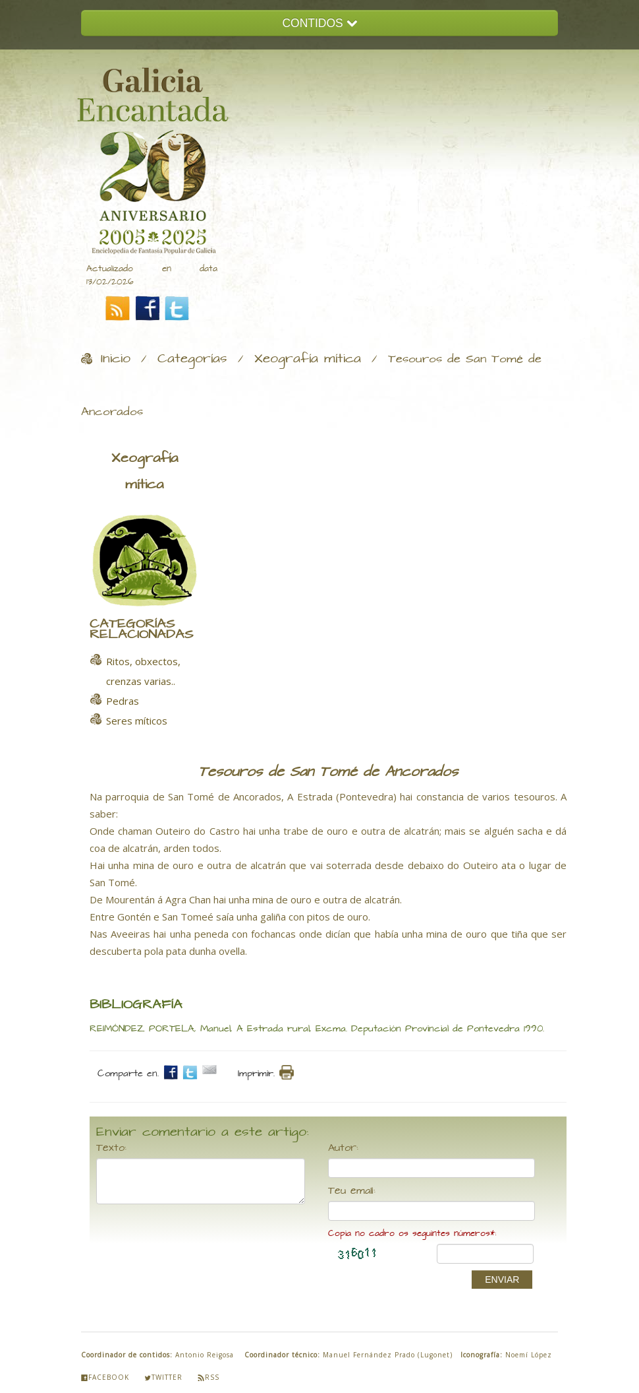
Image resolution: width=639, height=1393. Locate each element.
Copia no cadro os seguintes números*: (412, 1233)
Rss (208, 1377)
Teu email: (351, 1191)
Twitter (163, 1377)
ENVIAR (502, 1279)
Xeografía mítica (307, 359)
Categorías (192, 359)
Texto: (111, 1148)
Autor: (343, 1148)
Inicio (115, 359)
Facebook (105, 1377)
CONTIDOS (319, 23)
